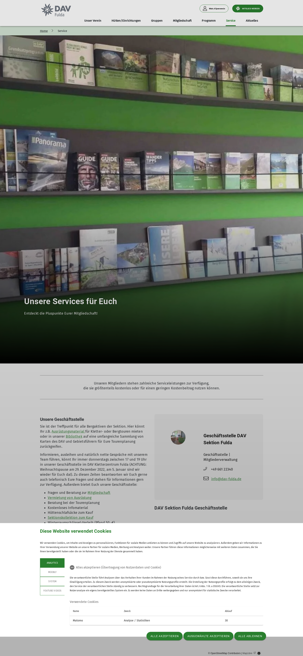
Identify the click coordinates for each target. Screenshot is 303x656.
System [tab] (52, 581)
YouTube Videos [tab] (52, 590)
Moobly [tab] (52, 572)
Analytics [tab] (52, 563)
